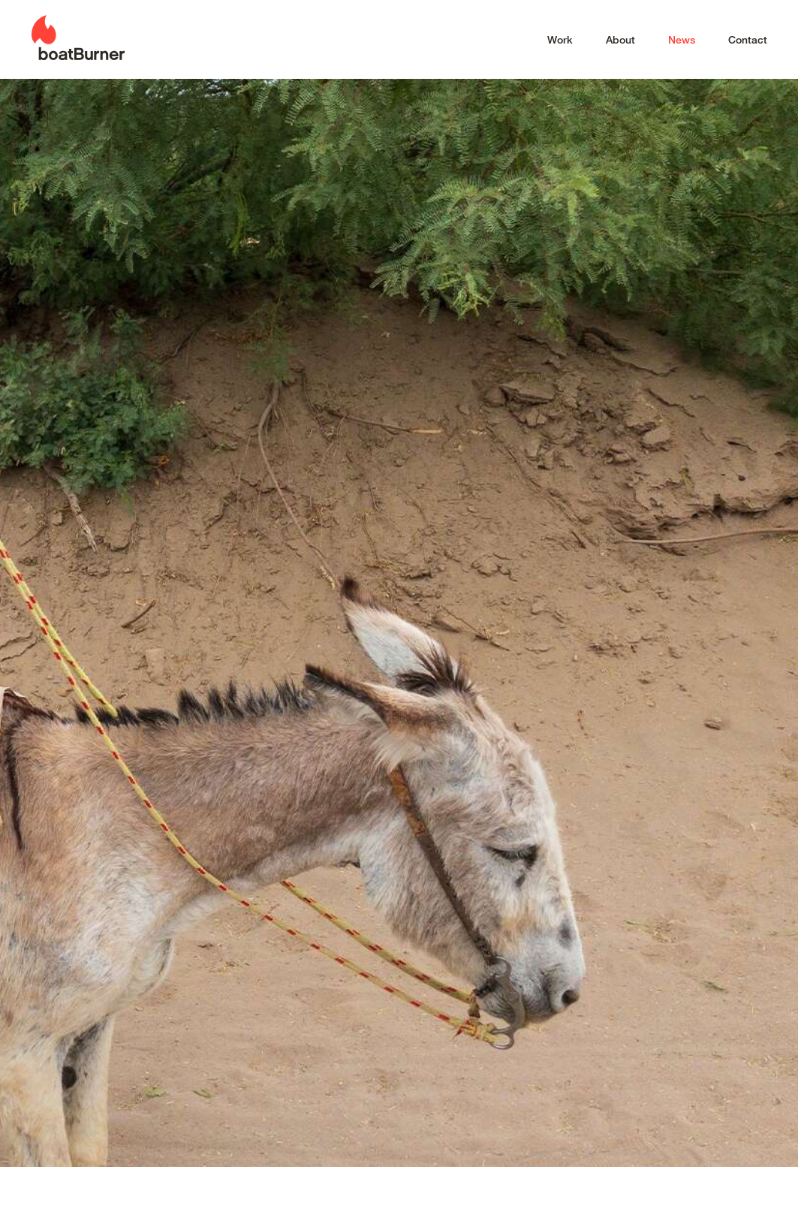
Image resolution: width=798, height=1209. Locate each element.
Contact (747, 39)
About (620, 39)
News (681, 39)
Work (560, 39)
